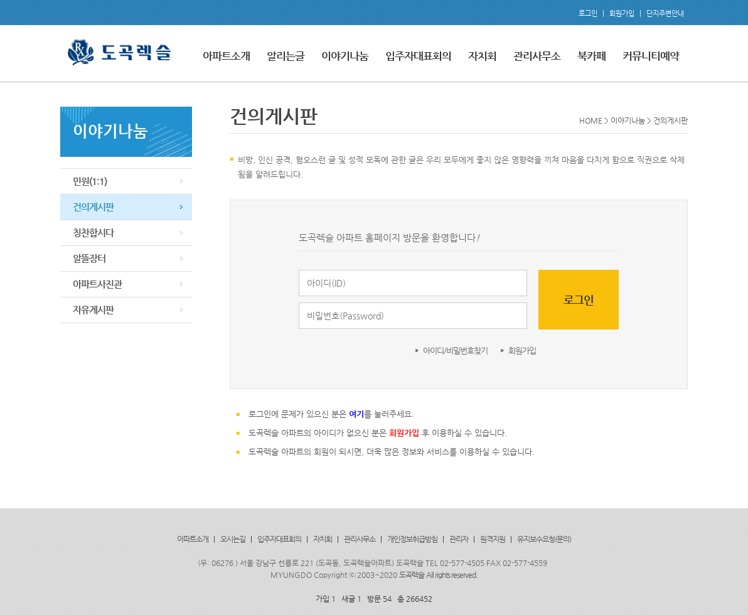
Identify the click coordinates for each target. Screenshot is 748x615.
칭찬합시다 (93, 232)
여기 (356, 414)
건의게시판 (93, 206)
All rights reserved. (452, 574)
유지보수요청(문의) (544, 539)
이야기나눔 (344, 56)
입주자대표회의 (418, 56)
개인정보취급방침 (412, 539)
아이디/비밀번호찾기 (455, 350)
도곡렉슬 (411, 574)
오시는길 (232, 539)
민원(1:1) (90, 181)
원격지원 (492, 539)
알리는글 (285, 56)
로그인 (588, 13)
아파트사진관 (97, 284)
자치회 (482, 56)
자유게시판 (93, 309)
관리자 (458, 539)
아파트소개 (226, 56)
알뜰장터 (89, 258)
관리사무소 (536, 56)
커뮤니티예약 (650, 56)
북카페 (591, 56)
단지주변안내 (665, 13)
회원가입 (621, 13)
